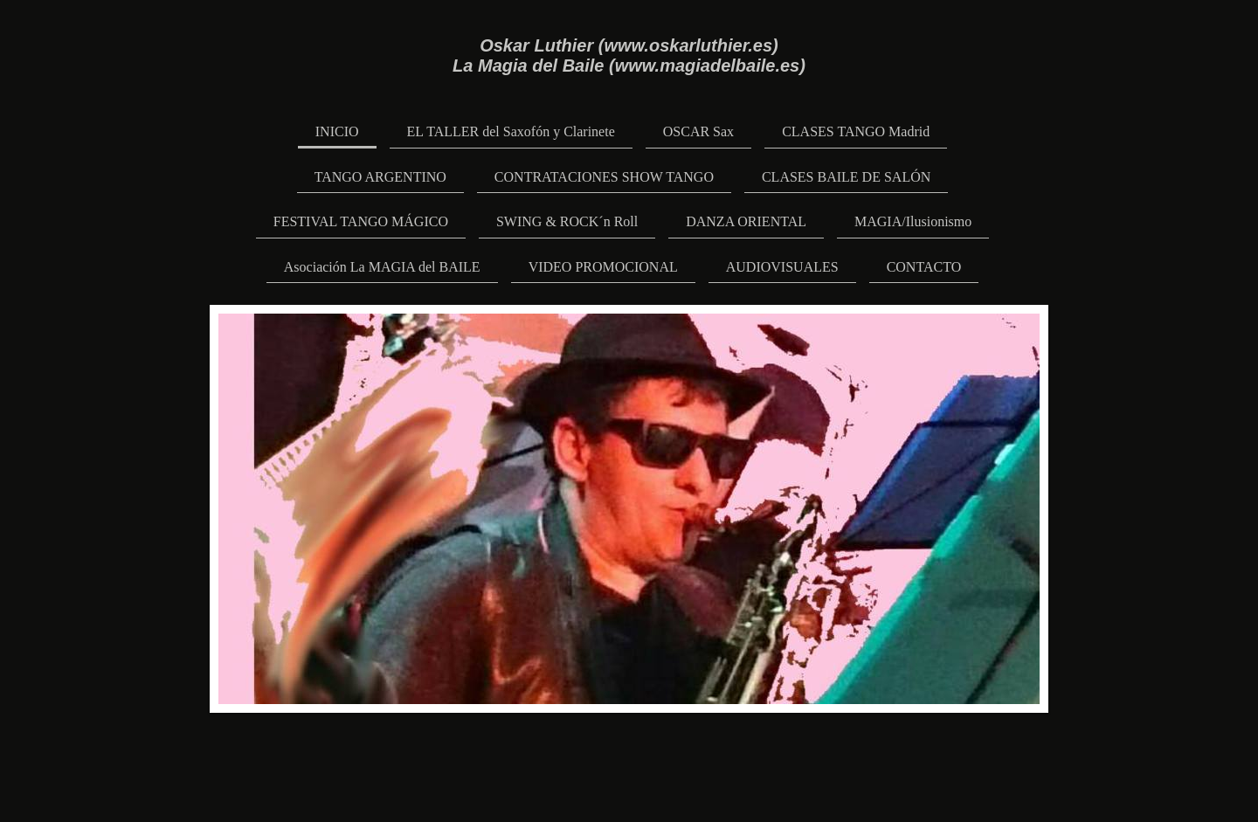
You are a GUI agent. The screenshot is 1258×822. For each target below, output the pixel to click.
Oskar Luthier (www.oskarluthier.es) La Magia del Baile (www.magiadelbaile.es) (629, 55)
